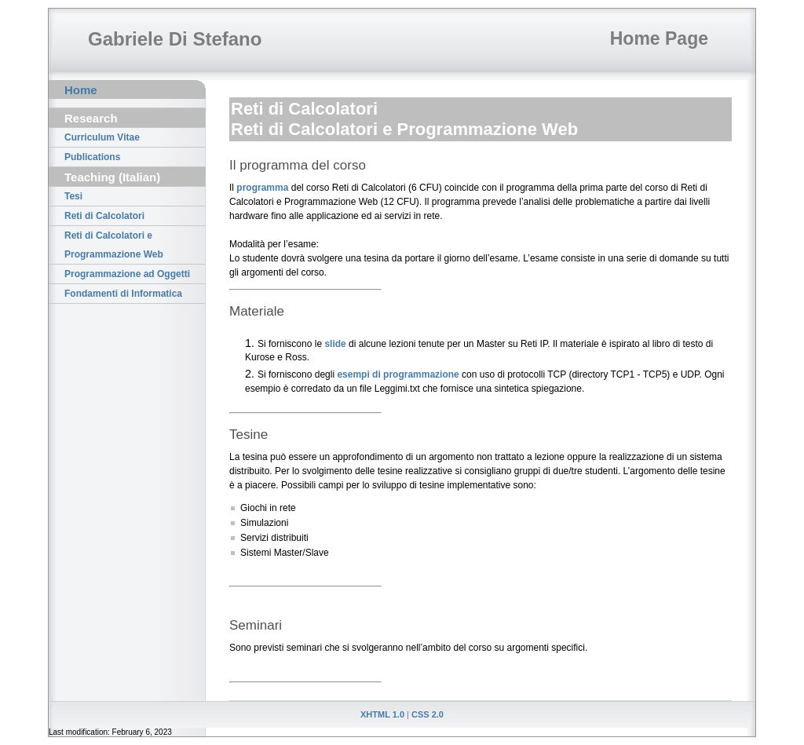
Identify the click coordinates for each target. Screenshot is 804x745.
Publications (92, 157)
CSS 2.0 (427, 714)
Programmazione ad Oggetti (127, 273)
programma (262, 187)
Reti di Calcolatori (104, 215)
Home (80, 90)
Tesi (73, 196)
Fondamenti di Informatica (123, 293)
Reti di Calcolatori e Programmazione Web (113, 245)
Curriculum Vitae (102, 137)
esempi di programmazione (398, 374)
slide (334, 343)
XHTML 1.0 (382, 714)
